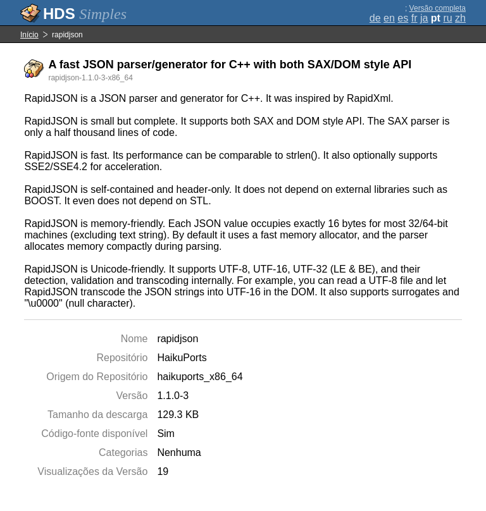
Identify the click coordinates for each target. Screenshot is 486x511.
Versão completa (437, 8)
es (402, 18)
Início (29, 34)
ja (424, 18)
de (375, 18)
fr (414, 18)
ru (447, 18)
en (389, 18)
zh (460, 18)
